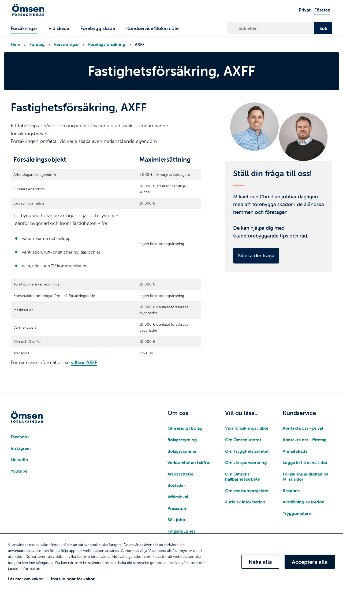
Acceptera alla (310, 561)
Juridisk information (245, 501)
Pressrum (176, 508)
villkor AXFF (84, 362)
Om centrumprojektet (247, 490)
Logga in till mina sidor (305, 462)
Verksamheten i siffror (189, 462)
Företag (37, 44)
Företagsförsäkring (106, 44)
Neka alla (260, 561)
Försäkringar (66, 44)
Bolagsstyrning (182, 439)
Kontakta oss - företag (305, 439)
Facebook (20, 436)
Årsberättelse (180, 474)
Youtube (19, 471)
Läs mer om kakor (25, 578)
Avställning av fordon (304, 501)
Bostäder (176, 485)
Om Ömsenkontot (243, 439)
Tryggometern (297, 513)
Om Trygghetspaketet (247, 451)
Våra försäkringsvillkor (247, 428)
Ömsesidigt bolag (184, 428)
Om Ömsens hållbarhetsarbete (242, 476)
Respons (291, 490)
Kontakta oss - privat (303, 428)
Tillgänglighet (181, 531)
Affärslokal (177, 496)
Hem (15, 44)
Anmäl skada (295, 451)
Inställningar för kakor (73, 578)
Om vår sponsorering (246, 462)
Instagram (21, 448)
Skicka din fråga (256, 255)
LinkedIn (19, 459)
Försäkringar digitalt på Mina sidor (305, 476)
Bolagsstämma (181, 451)
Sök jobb (176, 519)
